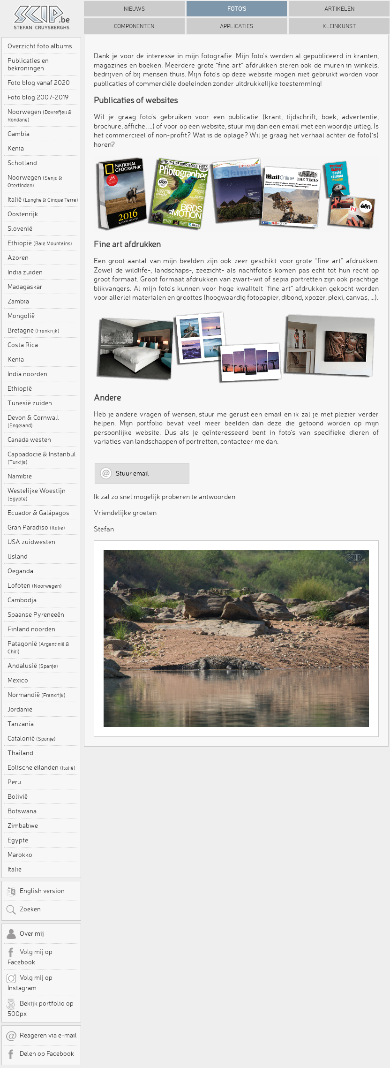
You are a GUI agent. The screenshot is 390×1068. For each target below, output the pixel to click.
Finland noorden (31, 629)
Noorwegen (40, 115)
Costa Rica (23, 344)
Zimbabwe (23, 825)
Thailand (20, 753)
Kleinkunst (339, 26)
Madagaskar (25, 286)
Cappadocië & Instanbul (42, 457)
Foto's (236, 8)
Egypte (18, 840)
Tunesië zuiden (30, 403)
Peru (14, 782)
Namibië (20, 476)
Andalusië (33, 665)
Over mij (25, 934)
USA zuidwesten (31, 541)
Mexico (18, 680)
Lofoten (35, 585)
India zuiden (25, 272)
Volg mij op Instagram (29, 982)
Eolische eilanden (41, 767)
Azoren (18, 257)
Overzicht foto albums (40, 46)
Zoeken (23, 910)
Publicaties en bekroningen (28, 64)
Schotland (22, 163)
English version (35, 891)
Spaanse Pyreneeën (36, 614)
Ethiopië (40, 243)
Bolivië (18, 796)
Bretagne (34, 330)
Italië (43, 199)
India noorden (27, 374)
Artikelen (339, 8)
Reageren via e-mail (41, 1036)
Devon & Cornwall (33, 421)
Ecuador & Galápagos (38, 512)
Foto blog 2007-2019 (38, 97)
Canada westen (29, 439)
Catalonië (32, 738)
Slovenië (20, 228)
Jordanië (20, 709)
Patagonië (38, 647)
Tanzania (21, 723)
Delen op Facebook (40, 1054)
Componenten (134, 26)
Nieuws (134, 8)
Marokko (20, 854)
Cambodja (22, 600)
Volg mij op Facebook (29, 956)
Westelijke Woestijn (37, 494)
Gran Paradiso (36, 527)
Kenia (16, 148)
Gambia (19, 133)
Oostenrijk (23, 214)
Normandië (37, 694)
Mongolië (21, 315)
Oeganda (20, 571)
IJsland (18, 556)
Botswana (22, 811)
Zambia (18, 301)
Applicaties (236, 26)
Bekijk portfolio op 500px (40, 1008)
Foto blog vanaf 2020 (39, 82)
